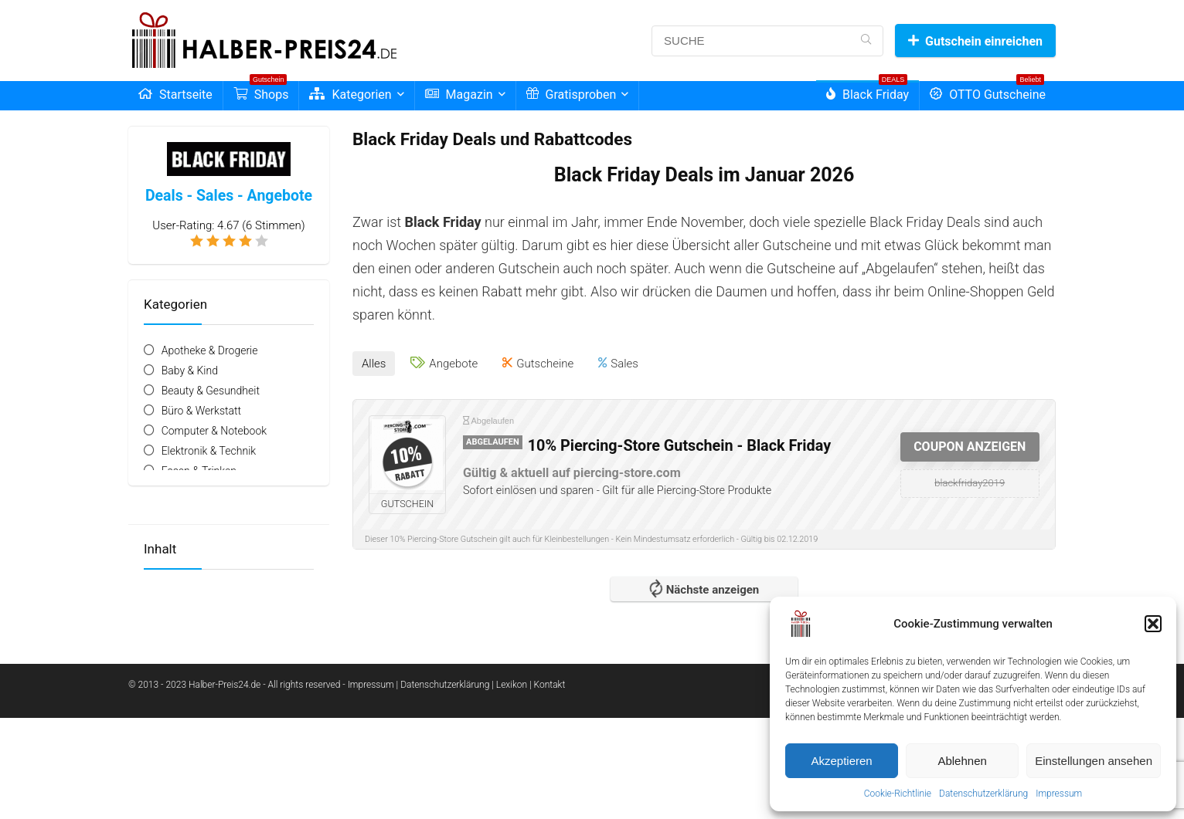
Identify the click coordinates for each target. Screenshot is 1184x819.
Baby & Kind (190, 370)
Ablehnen (961, 760)
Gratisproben (571, 94)
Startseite (175, 94)
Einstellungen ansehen (1093, 760)
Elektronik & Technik (209, 451)
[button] (1153, 623)
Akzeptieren (841, 760)
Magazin (459, 94)
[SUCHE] (866, 40)
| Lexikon (509, 684)
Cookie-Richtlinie (897, 793)
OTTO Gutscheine (988, 91)
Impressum (1059, 793)
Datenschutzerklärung (983, 793)
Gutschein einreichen (975, 41)
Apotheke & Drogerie (210, 350)
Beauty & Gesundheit (211, 390)
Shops (261, 91)
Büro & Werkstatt (201, 410)
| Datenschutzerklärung (443, 684)
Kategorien (350, 94)
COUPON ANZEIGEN (970, 446)
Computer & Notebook (214, 431)
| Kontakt (547, 684)
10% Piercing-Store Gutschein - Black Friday (679, 446)
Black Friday (867, 91)
